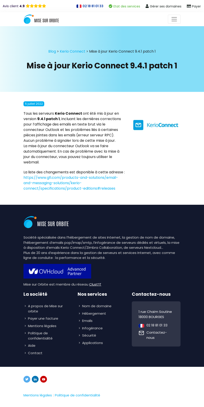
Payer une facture (43, 318)
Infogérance (93, 328)
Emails (87, 320)
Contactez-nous (156, 335)
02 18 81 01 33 (156, 325)
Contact (35, 353)
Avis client (14, 6)
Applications (93, 342)
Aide (31, 345)
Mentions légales (42, 325)
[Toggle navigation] (174, 19)
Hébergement (94, 313)
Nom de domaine (96, 306)
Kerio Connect (72, 51)
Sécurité (89, 335)
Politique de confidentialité (40, 336)
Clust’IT (95, 284)
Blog (52, 51)
